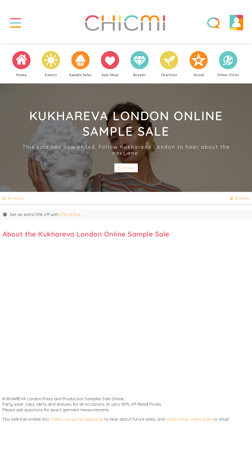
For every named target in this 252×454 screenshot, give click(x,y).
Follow (126, 167)
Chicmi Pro (70, 214)
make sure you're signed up (76, 419)
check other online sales (189, 419)
